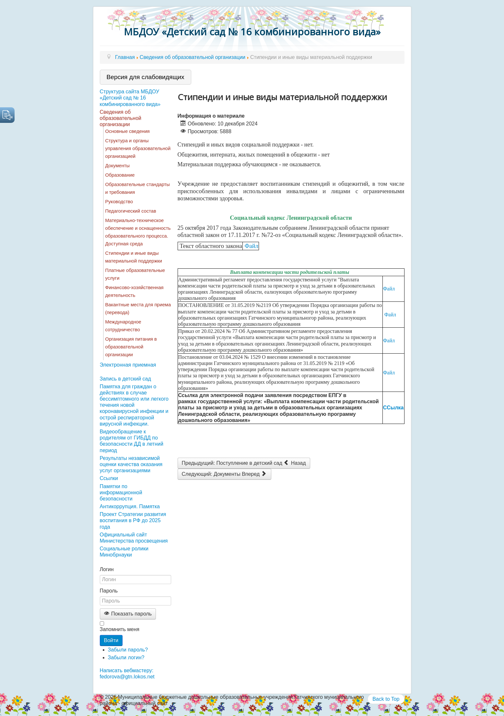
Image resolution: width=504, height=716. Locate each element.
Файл (251, 245)
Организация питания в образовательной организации (131, 346)
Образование (120, 175)
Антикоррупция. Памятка (130, 506)
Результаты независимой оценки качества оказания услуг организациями (131, 464)
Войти (111, 640)
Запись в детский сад (125, 378)
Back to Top (385, 699)
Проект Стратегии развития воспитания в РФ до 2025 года (133, 520)
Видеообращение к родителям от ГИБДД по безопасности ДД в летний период (131, 441)
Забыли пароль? (128, 649)
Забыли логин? (126, 657)
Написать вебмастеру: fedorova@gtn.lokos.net (127, 673)
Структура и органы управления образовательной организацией (138, 148)
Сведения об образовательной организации (120, 118)
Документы (117, 165)
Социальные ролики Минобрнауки (124, 552)
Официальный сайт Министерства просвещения (134, 538)
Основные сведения (127, 131)
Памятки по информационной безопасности (121, 492)
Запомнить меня (119, 629)
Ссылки (109, 478)
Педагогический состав (130, 211)
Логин (107, 569)
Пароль (109, 590)
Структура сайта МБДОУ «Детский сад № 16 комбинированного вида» (130, 98)
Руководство (119, 201)
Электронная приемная (128, 365)
